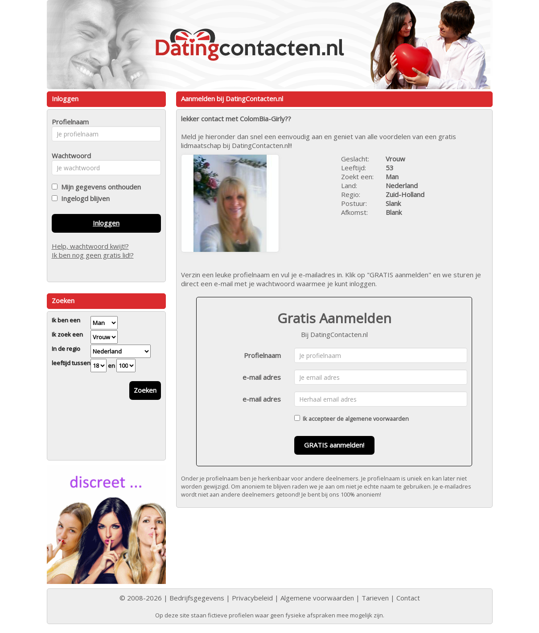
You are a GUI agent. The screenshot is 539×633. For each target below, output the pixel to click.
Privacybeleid (252, 597)
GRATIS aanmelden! (334, 444)
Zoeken (145, 390)
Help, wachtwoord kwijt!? (90, 246)
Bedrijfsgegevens (196, 597)
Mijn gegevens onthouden (99, 186)
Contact (408, 597)
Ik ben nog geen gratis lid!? (93, 255)
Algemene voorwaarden (317, 597)
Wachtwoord (69, 155)
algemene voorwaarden (377, 419)
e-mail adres (262, 377)
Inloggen (106, 222)
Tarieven (375, 597)
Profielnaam (262, 355)
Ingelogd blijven (84, 198)
